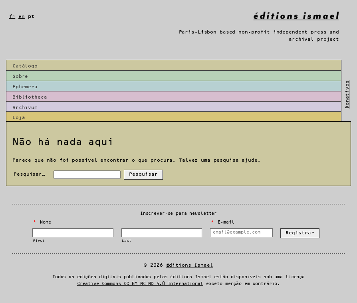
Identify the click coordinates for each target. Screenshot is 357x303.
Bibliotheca (29, 97)
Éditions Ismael (189, 265)
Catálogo (25, 66)
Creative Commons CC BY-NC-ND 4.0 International (140, 284)
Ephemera (25, 87)
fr (12, 16)
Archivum (25, 107)
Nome (42, 222)
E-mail (222, 222)
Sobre (20, 76)
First (38, 241)
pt (31, 16)
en (21, 16)
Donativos (347, 94)
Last (126, 241)
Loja (18, 117)
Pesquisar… (29, 174)
